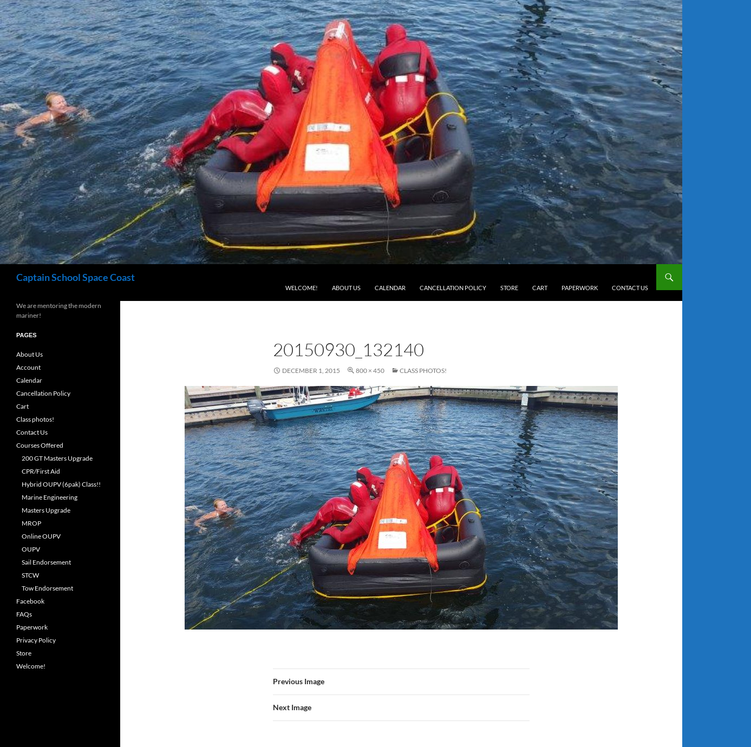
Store (509, 287)
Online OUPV (41, 536)
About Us (346, 287)
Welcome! (301, 287)
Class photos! (423, 370)
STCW (30, 575)
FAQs (24, 614)
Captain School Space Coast (75, 277)
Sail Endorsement (46, 562)
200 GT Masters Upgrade (57, 458)
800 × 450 (370, 370)
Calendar (390, 287)
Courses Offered (39, 445)
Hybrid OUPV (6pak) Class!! (61, 484)
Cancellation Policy (453, 287)
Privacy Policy (36, 640)
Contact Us (630, 287)
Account (28, 367)
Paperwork (579, 287)
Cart (539, 287)
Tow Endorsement (47, 588)
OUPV (31, 549)
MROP (31, 523)
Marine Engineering (49, 497)
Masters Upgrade (46, 510)
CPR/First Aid (41, 471)
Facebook (30, 601)
